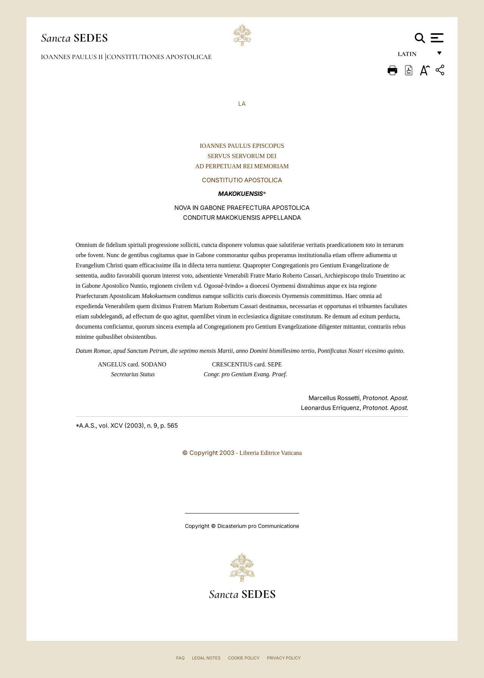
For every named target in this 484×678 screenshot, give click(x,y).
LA (242, 103)
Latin (414, 56)
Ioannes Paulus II (72, 57)
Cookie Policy (243, 658)
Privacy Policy (284, 658)
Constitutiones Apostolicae (159, 57)
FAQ (180, 658)
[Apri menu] (436, 37)
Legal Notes (206, 658)
